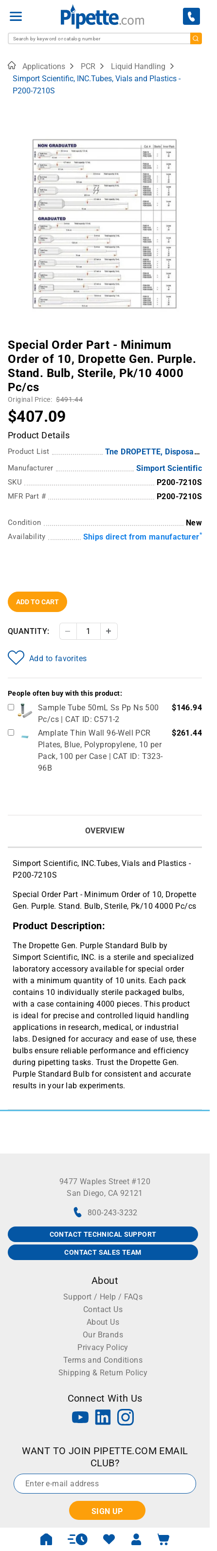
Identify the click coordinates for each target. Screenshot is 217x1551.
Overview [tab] (105, 830)
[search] (196, 38)
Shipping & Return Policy (103, 1372)
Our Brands (103, 1334)
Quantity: (29, 631)
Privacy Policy (102, 1347)
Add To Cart (37, 602)
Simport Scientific (169, 468)
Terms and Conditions (103, 1360)
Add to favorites (47, 657)
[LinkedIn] (103, 1418)
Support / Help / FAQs (103, 1296)
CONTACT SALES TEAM (102, 1252)
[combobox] (105, 38)
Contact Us (103, 1309)
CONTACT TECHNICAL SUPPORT (103, 1234)
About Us (103, 1322)
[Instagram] (125, 1418)
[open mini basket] (163, 1539)
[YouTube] (80, 1418)
